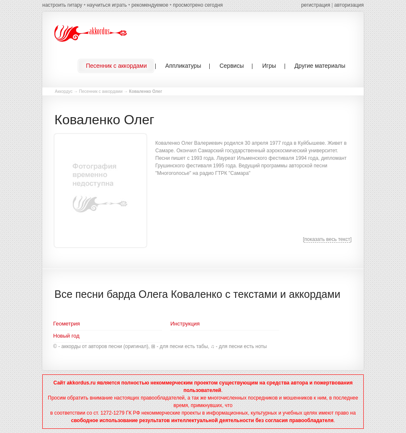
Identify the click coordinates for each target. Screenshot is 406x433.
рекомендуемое (149, 5)
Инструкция (185, 323)
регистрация (315, 5)
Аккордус (63, 91)
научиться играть (107, 5)
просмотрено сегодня (198, 5)
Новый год (66, 336)
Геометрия (66, 323)
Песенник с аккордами (101, 91)
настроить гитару (62, 5)
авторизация (349, 5)
